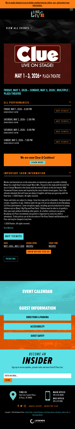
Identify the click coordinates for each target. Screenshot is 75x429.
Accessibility (37, 327)
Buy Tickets (62, 111)
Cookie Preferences (38, 412)
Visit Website (8, 228)
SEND (7, 380)
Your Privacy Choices (49, 412)
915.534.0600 (58, 395)
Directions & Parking (37, 317)
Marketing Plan (51, 406)
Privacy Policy (28, 412)
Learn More (37, 162)
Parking (11, 259)
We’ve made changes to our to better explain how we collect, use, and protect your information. (37, 4)
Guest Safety (37, 336)
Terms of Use (65, 412)
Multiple (29, 246)
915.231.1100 (58, 401)
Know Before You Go (39, 252)
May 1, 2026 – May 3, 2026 (14, 246)
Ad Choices (58, 412)
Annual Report (35, 406)
